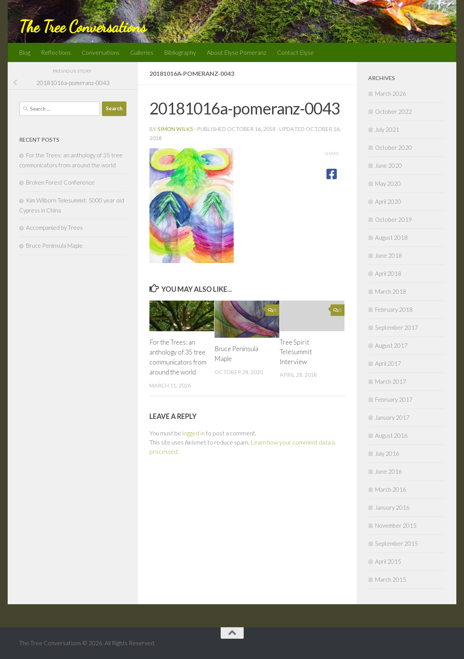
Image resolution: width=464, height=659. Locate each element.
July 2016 (387, 453)
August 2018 (391, 237)
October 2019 (393, 219)
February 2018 (394, 309)
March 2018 (390, 291)
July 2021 (387, 129)
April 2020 (388, 201)
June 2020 (388, 165)
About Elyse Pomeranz (236, 52)
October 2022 (393, 111)
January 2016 (392, 507)
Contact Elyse (295, 52)
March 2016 (390, 489)
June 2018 (388, 255)
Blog (24, 52)
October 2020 (393, 147)
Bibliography (180, 52)
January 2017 (392, 417)
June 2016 (388, 471)
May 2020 (388, 183)
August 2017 (391, 345)
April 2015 (388, 561)
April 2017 (388, 363)
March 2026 (390, 93)
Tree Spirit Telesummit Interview (296, 352)
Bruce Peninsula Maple (54, 245)
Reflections (56, 52)
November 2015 (395, 525)
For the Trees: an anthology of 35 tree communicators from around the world (177, 361)
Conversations (101, 52)
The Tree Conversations (82, 26)
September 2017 (396, 327)
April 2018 (388, 273)
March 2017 (390, 381)
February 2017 (394, 399)
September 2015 (396, 543)
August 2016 (391, 435)
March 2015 (390, 579)
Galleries (141, 52)
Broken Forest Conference (60, 182)
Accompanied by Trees (54, 227)
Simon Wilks (175, 129)
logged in (193, 441)
